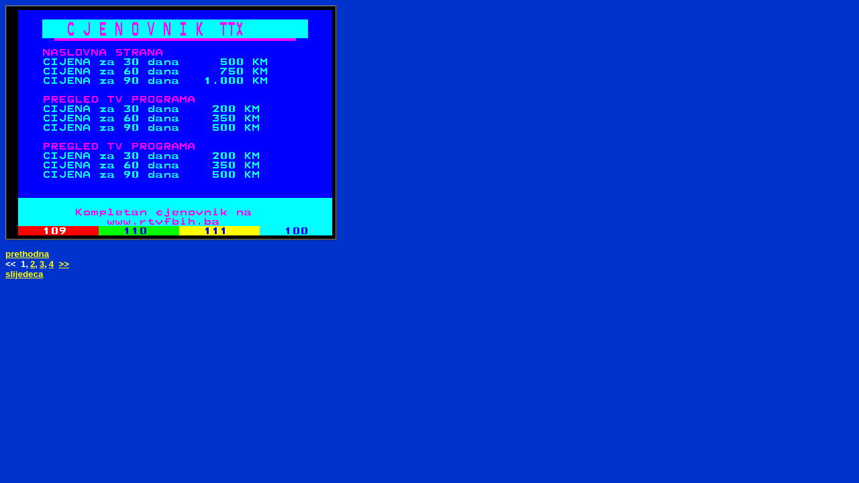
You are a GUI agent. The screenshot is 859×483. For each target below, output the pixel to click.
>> (64, 264)
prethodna (27, 254)
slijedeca (24, 274)
